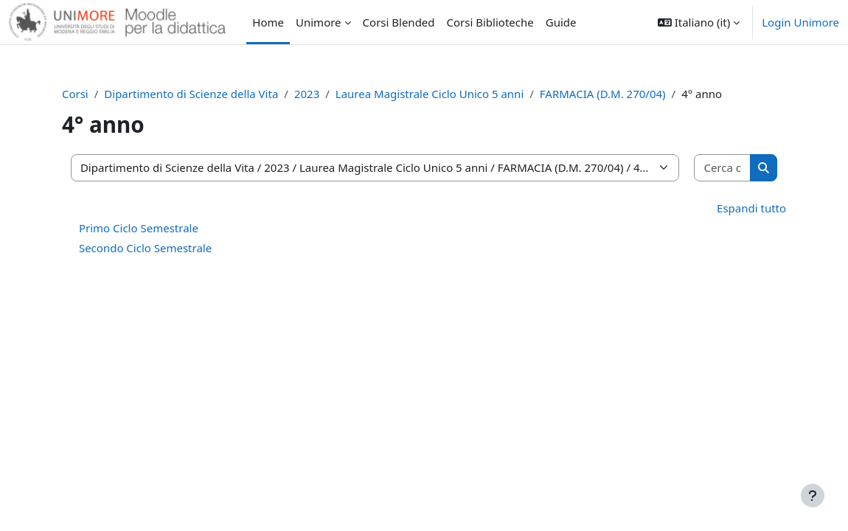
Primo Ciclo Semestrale (148, 228)
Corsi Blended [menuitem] (399, 22)
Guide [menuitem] (561, 22)
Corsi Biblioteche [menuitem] (490, 22)
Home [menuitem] (268, 22)
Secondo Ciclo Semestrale (154, 247)
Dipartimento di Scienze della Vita (201, 93)
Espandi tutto (741, 208)
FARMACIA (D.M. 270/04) (612, 93)
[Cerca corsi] (714, 167)
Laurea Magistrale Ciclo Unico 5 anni (439, 93)
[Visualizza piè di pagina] (812, 495)
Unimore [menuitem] (318, 22)
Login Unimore (800, 22)
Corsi (85, 93)
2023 (316, 93)
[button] (698, 22)
